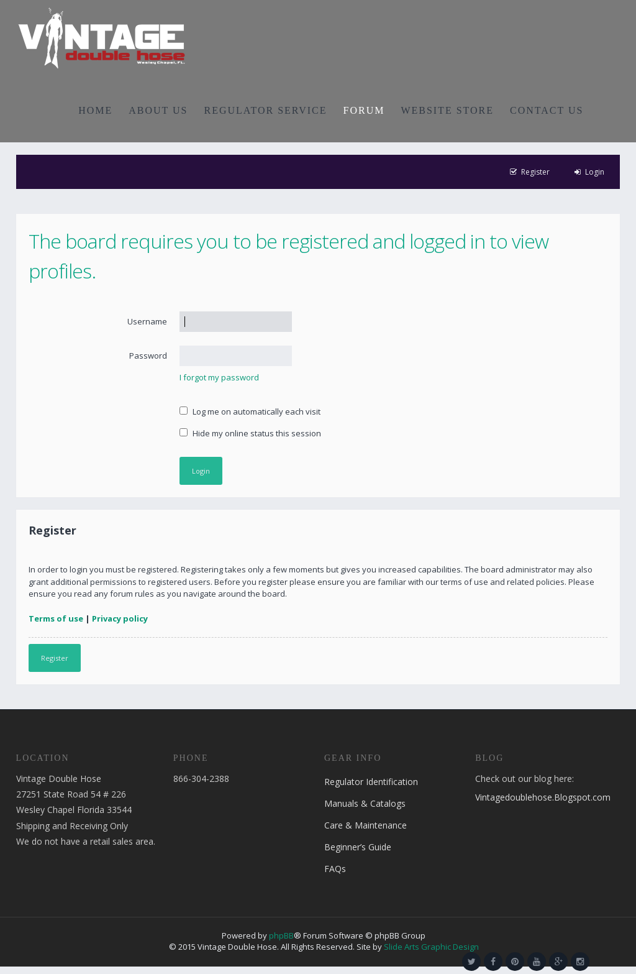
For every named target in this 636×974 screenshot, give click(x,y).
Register (54, 658)
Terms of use (56, 618)
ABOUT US (158, 110)
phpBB (281, 935)
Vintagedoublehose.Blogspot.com (543, 797)
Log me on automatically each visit (249, 411)
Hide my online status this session (250, 433)
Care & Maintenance (365, 825)
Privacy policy (120, 618)
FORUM (364, 110)
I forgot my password (219, 377)
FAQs (335, 869)
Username (147, 321)
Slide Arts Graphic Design (431, 946)
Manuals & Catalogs (365, 803)
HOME (95, 110)
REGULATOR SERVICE (265, 110)
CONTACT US (546, 110)
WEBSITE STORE (447, 110)
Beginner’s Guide (357, 847)
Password (148, 355)
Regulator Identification (371, 782)
